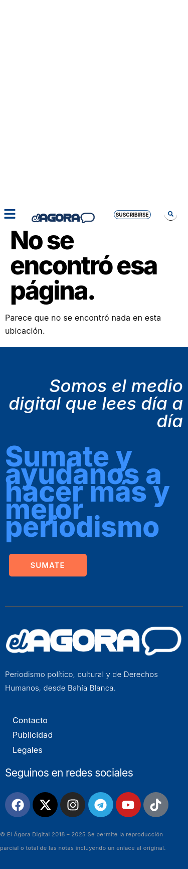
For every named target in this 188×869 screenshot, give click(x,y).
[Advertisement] (94, 99)
